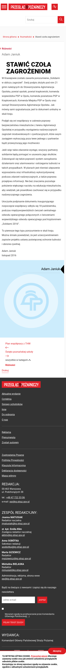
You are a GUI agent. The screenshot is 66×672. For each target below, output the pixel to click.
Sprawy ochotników (12, 404)
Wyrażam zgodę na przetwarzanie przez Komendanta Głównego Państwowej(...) (29, 615)
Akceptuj (57, 651)
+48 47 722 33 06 (15, 497)
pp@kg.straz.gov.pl (20, 501)
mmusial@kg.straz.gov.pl (15, 570)
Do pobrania (8, 414)
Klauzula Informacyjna (14, 465)
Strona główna (10, 37)
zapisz (42, 600)
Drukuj (5, 370)
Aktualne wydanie (11, 393)
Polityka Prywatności (13, 460)
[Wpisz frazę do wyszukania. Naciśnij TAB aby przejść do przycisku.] (44, 19)
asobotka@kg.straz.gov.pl (15, 547)
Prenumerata (8, 437)
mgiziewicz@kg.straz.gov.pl (16, 558)
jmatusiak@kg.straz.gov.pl (16, 523)
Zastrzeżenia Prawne (13, 455)
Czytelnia (6, 399)
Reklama (6, 432)
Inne (4, 409)
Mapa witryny (9, 475)
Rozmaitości (26, 37)
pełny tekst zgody (13, 622)
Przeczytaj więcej (39, 656)
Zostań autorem (10, 442)
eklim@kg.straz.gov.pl (13, 535)
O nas (5, 419)
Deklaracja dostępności (14, 470)
